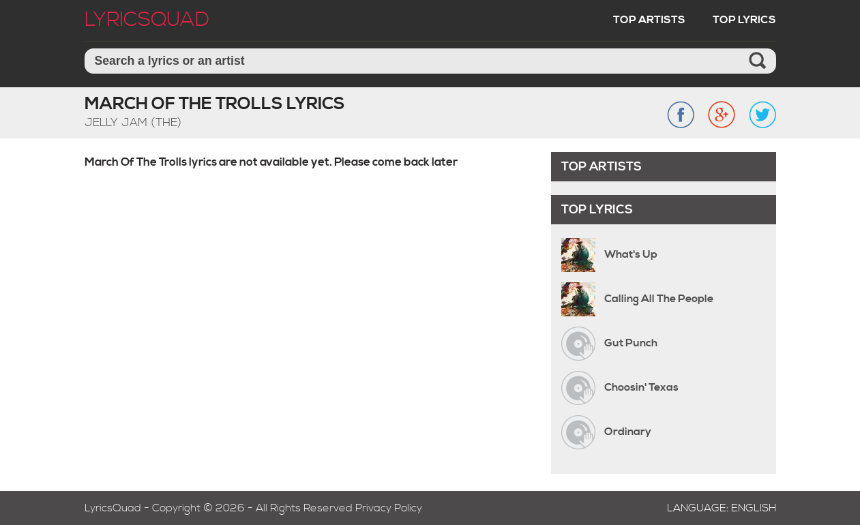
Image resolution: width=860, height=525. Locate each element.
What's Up (630, 254)
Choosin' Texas (641, 387)
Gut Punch (630, 343)
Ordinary (627, 431)
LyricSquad (147, 20)
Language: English (721, 508)
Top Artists (649, 20)
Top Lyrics (744, 20)
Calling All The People (658, 298)
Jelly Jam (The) (133, 122)
